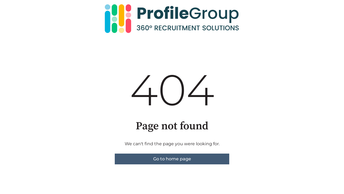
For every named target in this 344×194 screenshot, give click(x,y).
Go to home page (172, 158)
